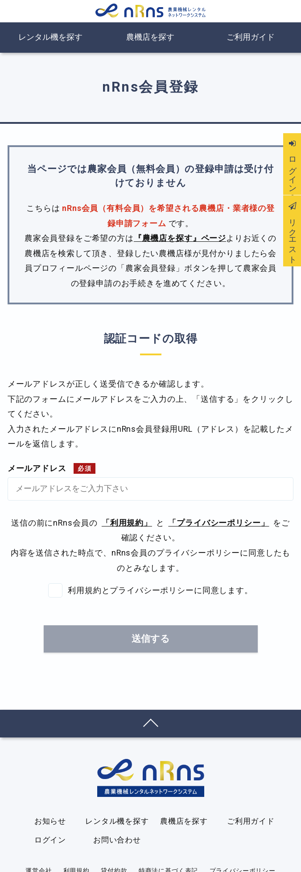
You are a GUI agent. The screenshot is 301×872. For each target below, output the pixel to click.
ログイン (50, 839)
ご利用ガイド (251, 37)
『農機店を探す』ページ (180, 238)
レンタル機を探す (50, 37)
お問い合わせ (117, 839)
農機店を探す (150, 37)
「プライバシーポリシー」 (218, 522)
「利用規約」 (127, 522)
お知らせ (50, 821)
